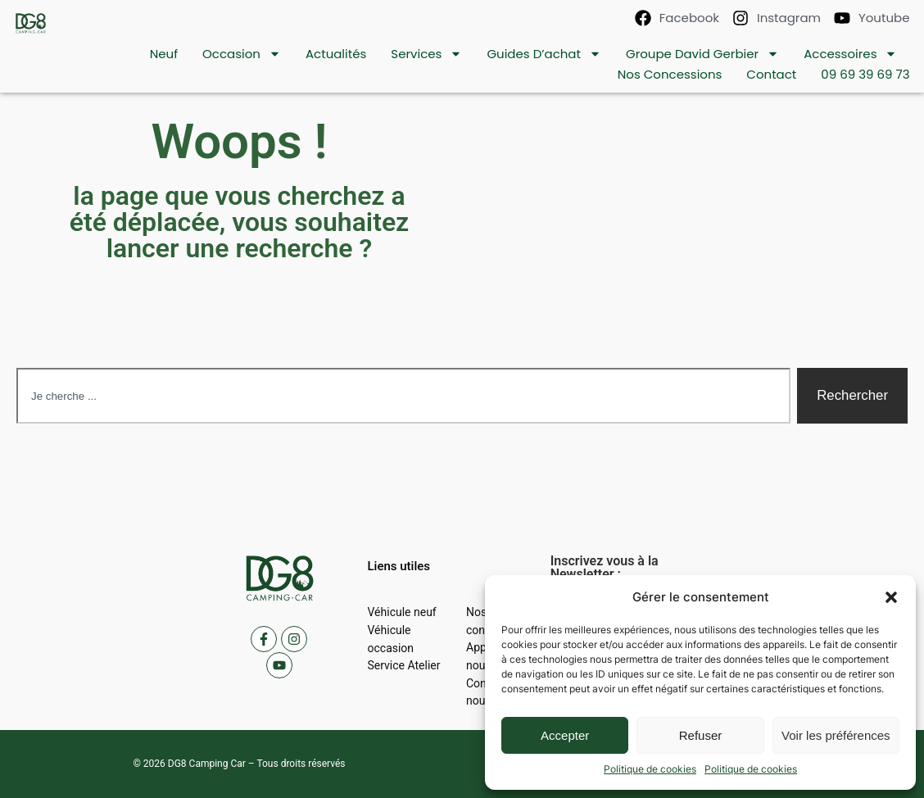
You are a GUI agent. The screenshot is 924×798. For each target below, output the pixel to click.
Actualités (336, 53)
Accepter (565, 735)
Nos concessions (670, 74)
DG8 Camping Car (207, 763)
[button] (891, 597)
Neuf (164, 53)
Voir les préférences (835, 735)
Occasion (241, 53)
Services (426, 53)
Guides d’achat (544, 53)
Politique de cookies (650, 769)
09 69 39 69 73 (865, 74)
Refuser (700, 735)
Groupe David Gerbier (702, 53)
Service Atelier (403, 665)
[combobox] (403, 396)
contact (771, 74)
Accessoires (850, 53)
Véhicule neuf (401, 612)
